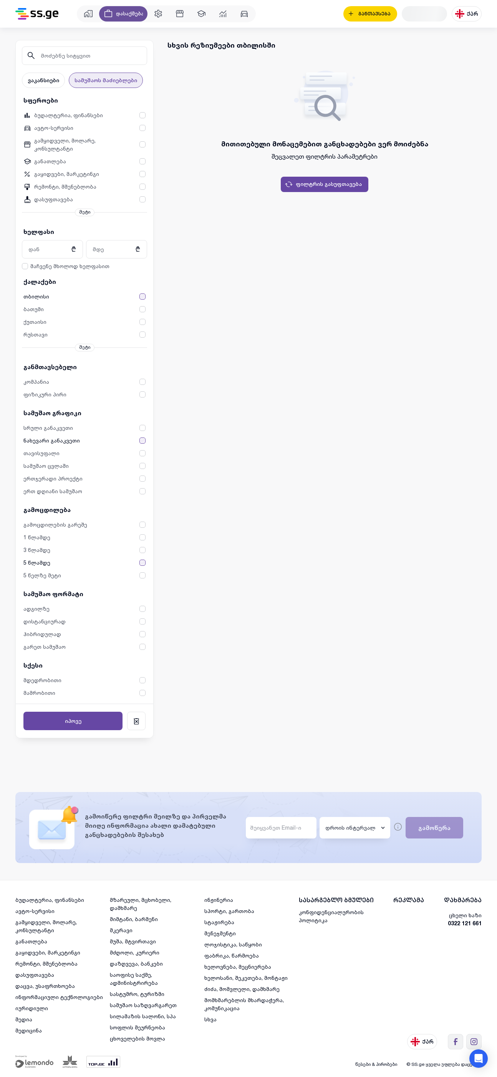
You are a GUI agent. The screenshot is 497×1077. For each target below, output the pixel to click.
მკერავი (121, 930)
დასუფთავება (34, 974)
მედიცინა (28, 1030)
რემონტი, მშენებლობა (46, 963)
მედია (23, 1019)
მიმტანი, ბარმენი (134, 919)
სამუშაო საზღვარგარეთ (143, 1005)
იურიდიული (31, 1008)
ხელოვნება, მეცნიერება (237, 966)
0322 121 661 (465, 923)
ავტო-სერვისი (35, 911)
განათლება (31, 941)
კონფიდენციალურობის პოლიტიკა (331, 916)
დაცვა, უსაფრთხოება (45, 986)
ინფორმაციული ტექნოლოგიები (59, 997)
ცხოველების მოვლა (137, 1038)
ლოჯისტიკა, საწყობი (233, 944)
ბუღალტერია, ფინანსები (49, 899)
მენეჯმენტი (220, 933)
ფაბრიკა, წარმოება (231, 955)
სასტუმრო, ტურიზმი (137, 994)
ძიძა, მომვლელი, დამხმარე (242, 989)
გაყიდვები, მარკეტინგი (47, 952)
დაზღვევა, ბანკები (136, 963)
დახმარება (463, 900)
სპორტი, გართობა (229, 911)
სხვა (210, 1019)
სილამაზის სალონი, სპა (143, 1016)
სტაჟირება (219, 922)
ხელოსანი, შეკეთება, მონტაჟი (246, 977)
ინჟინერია (218, 899)
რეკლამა (408, 900)
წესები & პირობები (376, 1064)
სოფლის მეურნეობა (137, 1027)
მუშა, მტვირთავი (133, 941)
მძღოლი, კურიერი (134, 952)
